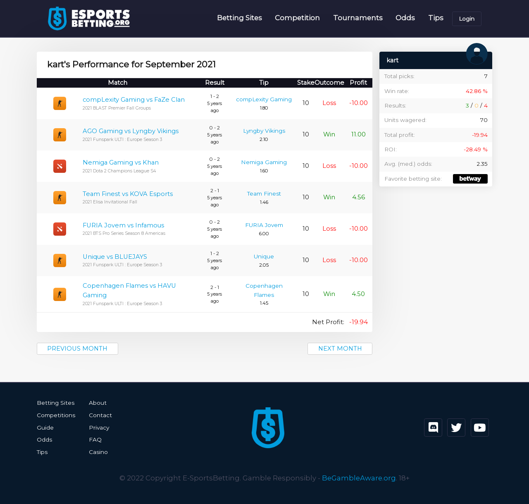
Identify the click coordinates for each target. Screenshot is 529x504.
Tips (435, 18)
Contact (99, 415)
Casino (97, 451)
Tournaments (358, 18)
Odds (405, 18)
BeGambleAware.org (359, 477)
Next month (339, 348)
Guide (45, 427)
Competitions (55, 415)
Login (466, 18)
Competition (297, 18)
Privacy (98, 427)
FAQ (94, 439)
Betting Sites (239, 18)
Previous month (78, 348)
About (96, 403)
